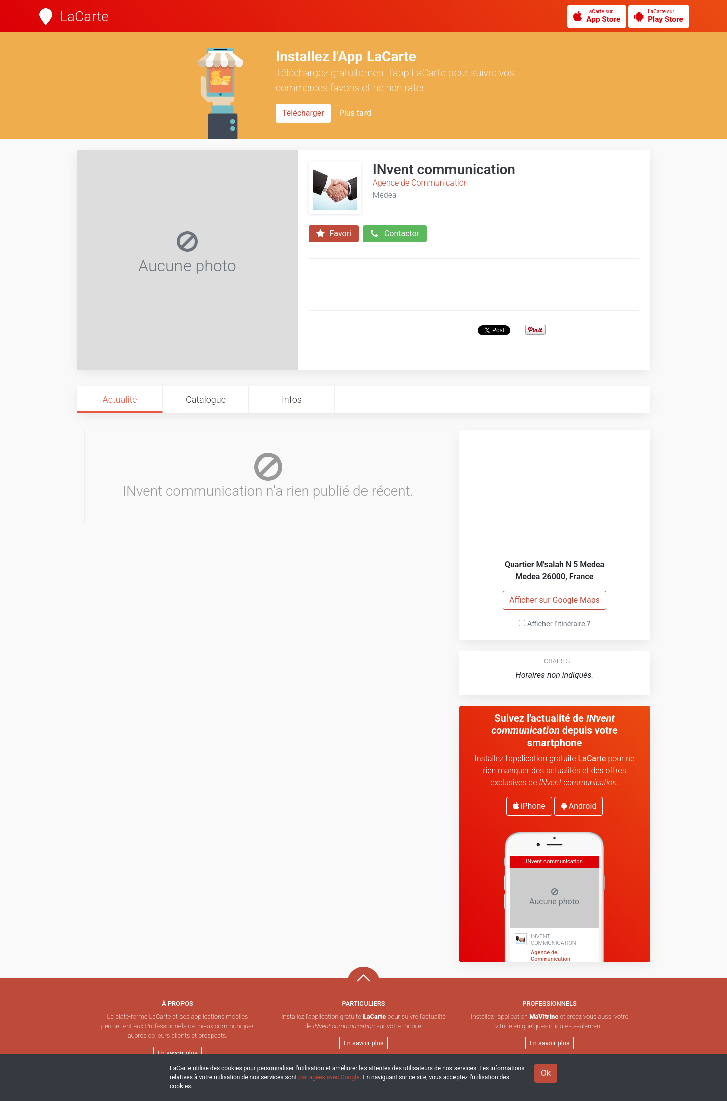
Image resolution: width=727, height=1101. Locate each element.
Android (579, 806)
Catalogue (206, 399)
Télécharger (303, 113)
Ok (546, 1073)
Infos (292, 399)
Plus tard (355, 113)
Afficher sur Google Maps (554, 600)
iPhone (529, 806)
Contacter (395, 234)
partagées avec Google (328, 1077)
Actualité (119, 399)
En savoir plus (178, 1053)
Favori (333, 234)
